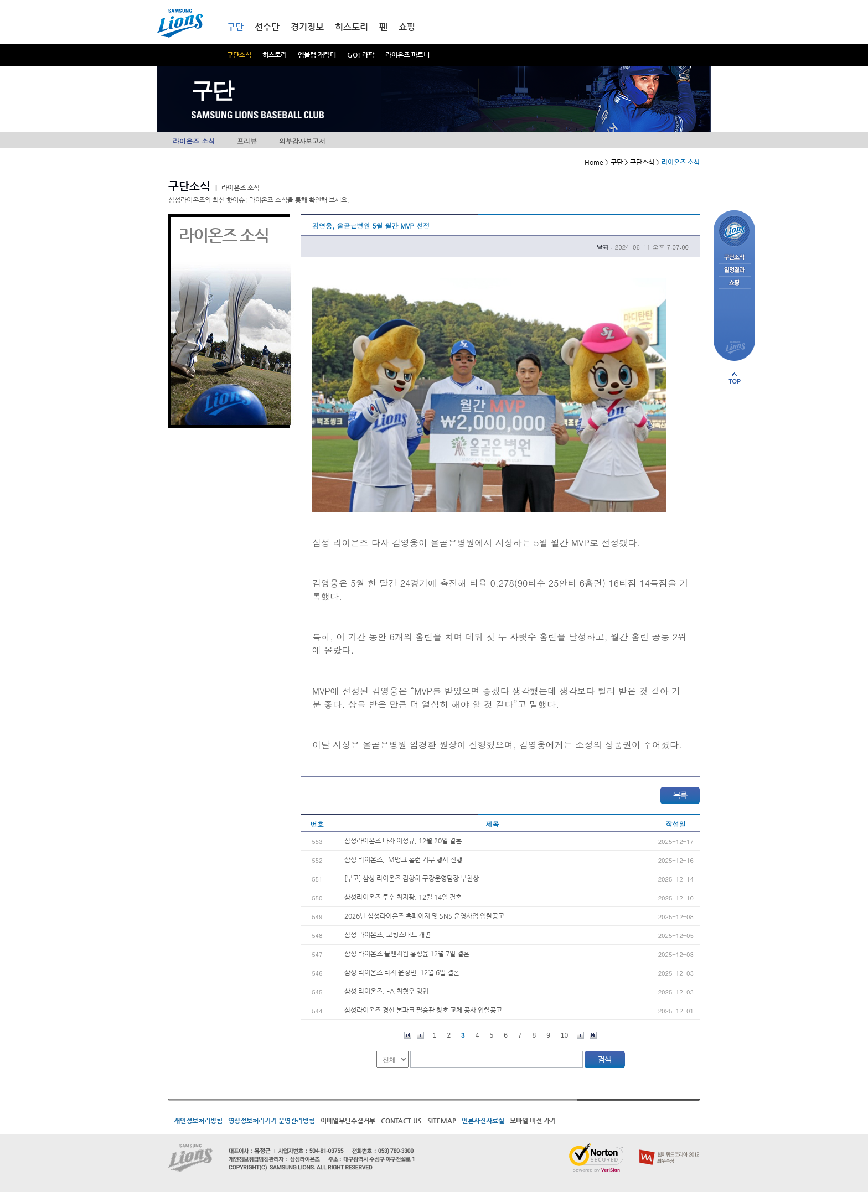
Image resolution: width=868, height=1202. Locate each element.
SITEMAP (441, 1121)
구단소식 (239, 55)
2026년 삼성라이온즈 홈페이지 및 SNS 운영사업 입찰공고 (424, 916)
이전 (420, 1035)
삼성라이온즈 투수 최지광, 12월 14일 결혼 (403, 897)
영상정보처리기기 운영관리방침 (271, 1121)
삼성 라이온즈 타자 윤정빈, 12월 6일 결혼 (401, 972)
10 (564, 1035)
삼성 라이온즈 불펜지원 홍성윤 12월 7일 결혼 (406, 953)
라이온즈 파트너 (407, 55)
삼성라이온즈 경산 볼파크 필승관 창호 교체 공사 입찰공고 (423, 1010)
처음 (407, 1035)
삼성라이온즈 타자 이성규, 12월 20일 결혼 (403, 840)
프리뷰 (247, 141)
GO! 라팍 (360, 55)
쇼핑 (407, 27)
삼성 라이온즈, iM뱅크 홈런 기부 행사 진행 (403, 859)
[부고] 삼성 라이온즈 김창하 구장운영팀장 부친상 (411, 878)
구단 (235, 27)
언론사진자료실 (483, 1121)
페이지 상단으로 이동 (734, 378)
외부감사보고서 (302, 141)
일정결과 (734, 270)
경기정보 (307, 27)
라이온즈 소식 (194, 141)
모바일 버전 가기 (533, 1121)
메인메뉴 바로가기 (0, 0)
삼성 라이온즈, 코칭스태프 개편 (387, 935)
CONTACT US (401, 1121)
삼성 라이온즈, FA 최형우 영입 (386, 991)
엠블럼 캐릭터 (317, 55)
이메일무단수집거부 (348, 1121)
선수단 (267, 27)
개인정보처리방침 (198, 1121)
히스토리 (274, 55)
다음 (580, 1035)
